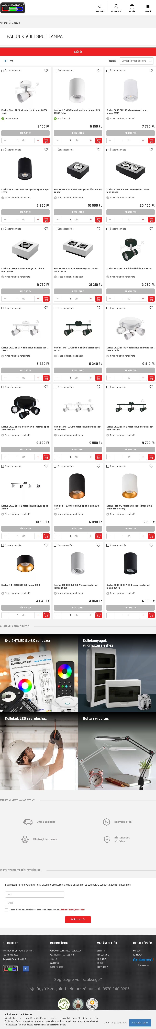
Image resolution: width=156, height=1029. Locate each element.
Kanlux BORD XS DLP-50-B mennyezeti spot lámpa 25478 (128, 586)
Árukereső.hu (143, 965)
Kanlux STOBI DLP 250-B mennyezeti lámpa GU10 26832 (128, 191)
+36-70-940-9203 (10, 955)
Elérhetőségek (57, 967)
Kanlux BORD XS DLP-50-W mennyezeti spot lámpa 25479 (76, 586)
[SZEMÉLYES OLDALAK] (113, 7)
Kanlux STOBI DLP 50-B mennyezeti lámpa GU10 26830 (78, 191)
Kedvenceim (102, 967)
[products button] (147, 7)
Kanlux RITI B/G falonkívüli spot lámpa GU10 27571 (76, 507)
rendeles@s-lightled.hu (14, 959)
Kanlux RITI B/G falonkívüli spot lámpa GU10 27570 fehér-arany (129, 507)
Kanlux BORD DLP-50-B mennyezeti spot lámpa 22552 (25, 191)
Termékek (137, 955)
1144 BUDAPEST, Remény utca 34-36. (18, 951)
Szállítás (54, 963)
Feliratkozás (78, 919)
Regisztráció (103, 955)
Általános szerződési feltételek (65, 951)
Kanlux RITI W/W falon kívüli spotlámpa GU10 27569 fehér (77, 112)
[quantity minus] (5, 140)
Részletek (25, 133)
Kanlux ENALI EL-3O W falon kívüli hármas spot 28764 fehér (130, 349)
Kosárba (46, 140)
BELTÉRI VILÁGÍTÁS (10, 23)
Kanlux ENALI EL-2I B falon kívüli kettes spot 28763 (77, 349)
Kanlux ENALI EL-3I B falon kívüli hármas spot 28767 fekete (129, 428)
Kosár (100, 963)
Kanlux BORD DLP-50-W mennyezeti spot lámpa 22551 (127, 112)
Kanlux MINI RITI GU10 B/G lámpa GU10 (20, 585)
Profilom (101, 959)
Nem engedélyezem (116, 1022)
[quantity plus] (38, 140)
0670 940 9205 (116, 989)
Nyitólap (137, 951)
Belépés (101, 951)
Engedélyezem (140, 1022)
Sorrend (112, 60)
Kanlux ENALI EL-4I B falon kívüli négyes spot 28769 (24, 507)
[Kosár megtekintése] (130, 7)
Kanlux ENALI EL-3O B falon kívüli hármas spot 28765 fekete (25, 428)
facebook (26, 968)
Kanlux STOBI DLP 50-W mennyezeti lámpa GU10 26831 (22, 270)
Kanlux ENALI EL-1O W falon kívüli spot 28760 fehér (24, 112)
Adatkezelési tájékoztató (62, 955)
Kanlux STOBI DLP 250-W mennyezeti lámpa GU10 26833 (76, 270)
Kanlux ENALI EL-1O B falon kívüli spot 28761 (129, 268)
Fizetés (53, 959)
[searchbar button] (96, 7)
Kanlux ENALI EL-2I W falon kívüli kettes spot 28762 (24, 349)
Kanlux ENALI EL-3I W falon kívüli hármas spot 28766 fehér (77, 428)
